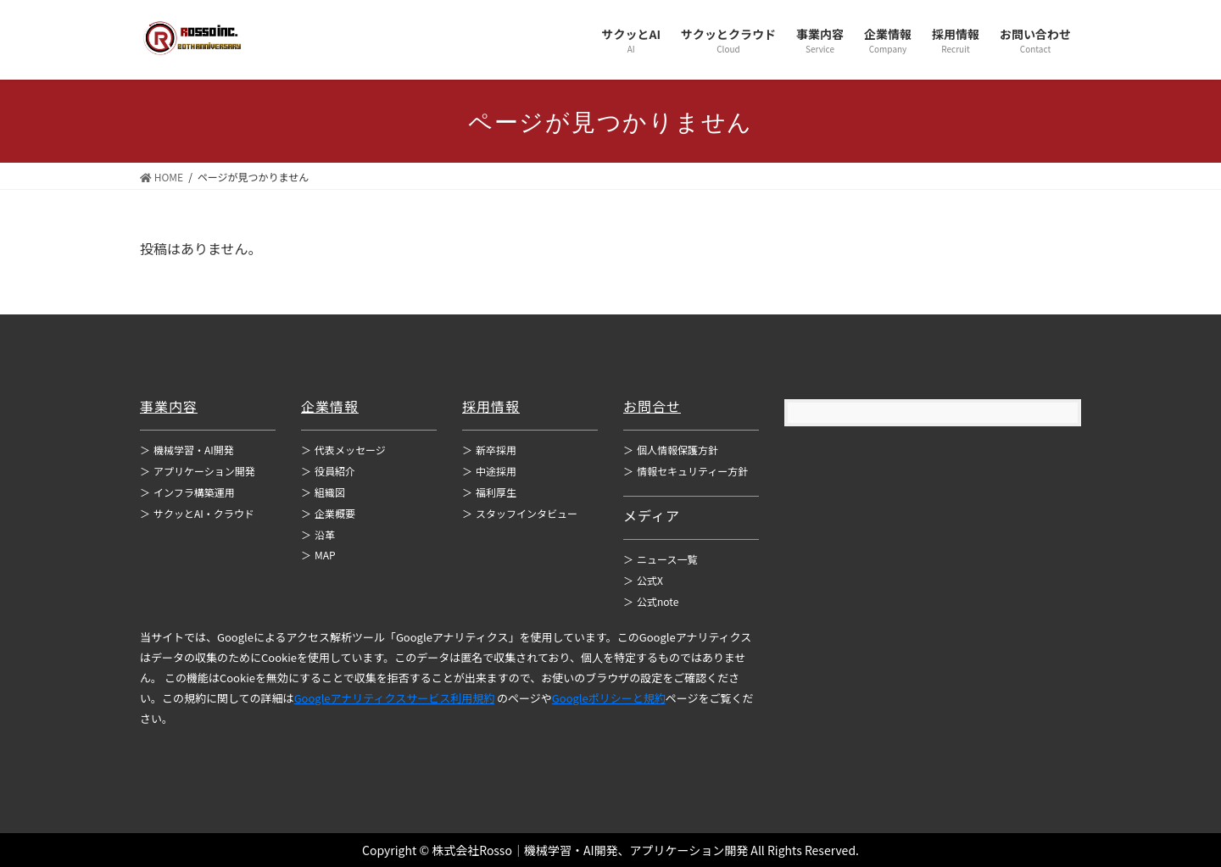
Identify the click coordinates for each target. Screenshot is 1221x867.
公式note (650, 601)
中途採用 (489, 471)
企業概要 (328, 513)
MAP (318, 554)
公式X (643, 580)
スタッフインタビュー (519, 513)
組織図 (323, 492)
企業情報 (330, 406)
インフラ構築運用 (187, 492)
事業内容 (169, 406)
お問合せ (652, 406)
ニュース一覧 (660, 559)
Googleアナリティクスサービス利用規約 (394, 698)
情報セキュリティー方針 (685, 471)
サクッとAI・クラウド (197, 513)
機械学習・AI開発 (187, 449)
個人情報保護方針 (670, 449)
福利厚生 (489, 492)
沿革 (318, 534)
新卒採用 (489, 449)
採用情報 (491, 406)
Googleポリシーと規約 (609, 698)
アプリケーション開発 (197, 471)
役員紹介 (328, 471)
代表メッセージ (343, 449)
